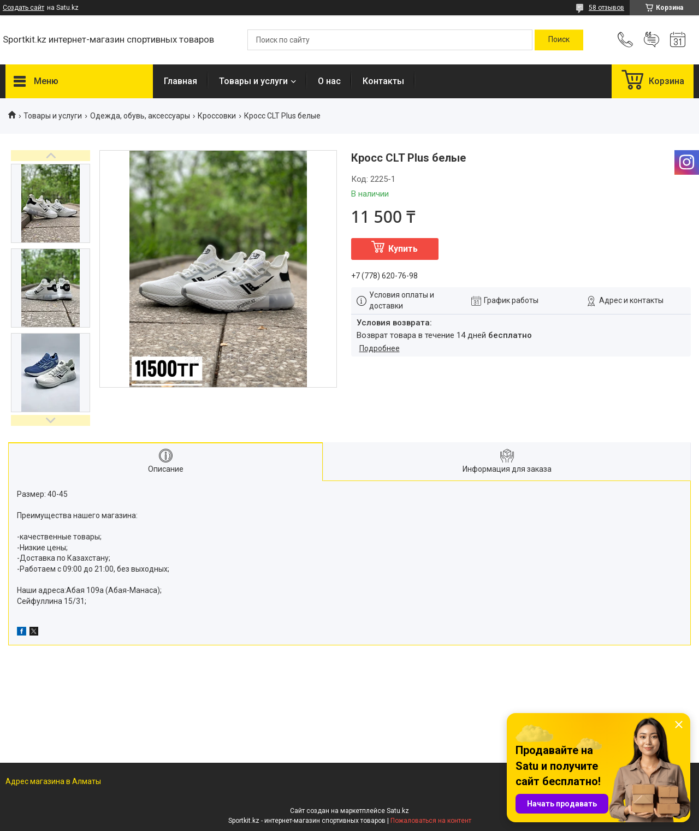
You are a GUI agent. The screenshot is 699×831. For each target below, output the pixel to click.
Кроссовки (217, 115)
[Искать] (559, 39)
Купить (403, 249)
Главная (180, 81)
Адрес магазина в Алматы (53, 781)
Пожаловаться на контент (430, 820)
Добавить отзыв (651, 40)
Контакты (383, 81)
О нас (329, 81)
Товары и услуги (253, 81)
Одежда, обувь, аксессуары (140, 115)
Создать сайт (23, 7)
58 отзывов (606, 7)
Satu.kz (398, 811)
